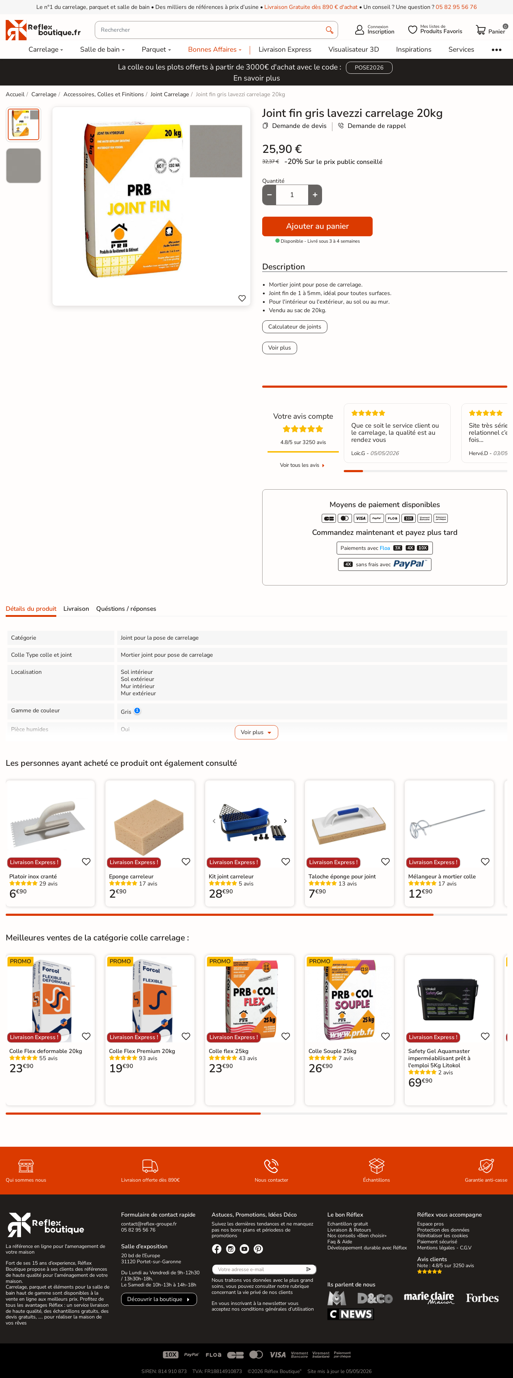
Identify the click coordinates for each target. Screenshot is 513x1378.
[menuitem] (23, 124)
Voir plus (279, 348)
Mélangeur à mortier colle (442, 877)
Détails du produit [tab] (31, 608)
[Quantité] (292, 195)
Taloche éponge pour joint (342, 877)
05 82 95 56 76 (456, 7)
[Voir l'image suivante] (285, 821)
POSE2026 (369, 68)
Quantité (273, 181)
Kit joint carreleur (231, 877)
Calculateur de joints (294, 327)
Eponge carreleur (131, 877)
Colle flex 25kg (229, 1051)
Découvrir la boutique (154, 1299)
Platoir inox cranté (33, 877)
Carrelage (43, 49)
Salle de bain (100, 49)
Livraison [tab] (76, 608)
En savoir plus (256, 78)
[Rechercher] (216, 30)
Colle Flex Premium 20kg (142, 1051)
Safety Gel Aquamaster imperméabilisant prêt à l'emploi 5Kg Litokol (439, 1058)
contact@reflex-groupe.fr (149, 1223)
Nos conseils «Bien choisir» (357, 1235)
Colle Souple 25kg (333, 1051)
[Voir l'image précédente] (214, 821)
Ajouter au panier (317, 226)
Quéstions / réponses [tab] (126, 608)
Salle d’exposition (144, 1246)
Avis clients (432, 1259)
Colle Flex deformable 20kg (45, 1051)
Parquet (154, 49)
